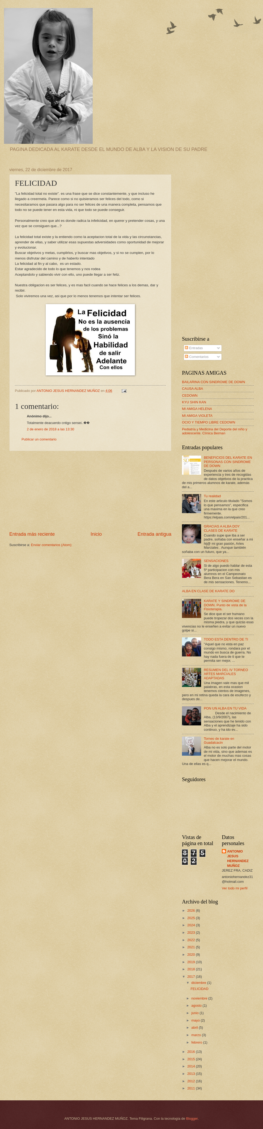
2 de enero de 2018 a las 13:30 (50, 429)
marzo (196, 1035)
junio (195, 1013)
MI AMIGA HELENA (197, 409)
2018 (191, 969)
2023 (191, 933)
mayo (196, 1020)
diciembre (199, 983)
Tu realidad (212, 496)
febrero (197, 1042)
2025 (191, 918)
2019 (191, 962)
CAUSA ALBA (192, 389)
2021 (191, 947)
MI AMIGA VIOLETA (197, 416)
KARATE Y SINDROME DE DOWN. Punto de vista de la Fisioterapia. (225, 605)
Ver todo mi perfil (235, 888)
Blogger (192, 1119)
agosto (196, 1005)
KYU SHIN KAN (194, 402)
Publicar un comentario (39, 439)
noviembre (199, 998)
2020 (191, 955)
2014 (191, 1066)
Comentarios (197, 357)
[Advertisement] (90, 491)
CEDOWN (190, 395)
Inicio (96, 534)
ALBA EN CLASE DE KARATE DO (208, 591)
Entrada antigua (154, 534)
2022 (191, 940)
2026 (191, 910)
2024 (191, 925)
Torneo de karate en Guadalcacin (219, 741)
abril (195, 1027)
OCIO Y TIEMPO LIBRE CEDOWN (208, 422)
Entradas (194, 348)
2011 (191, 1088)
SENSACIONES (216, 561)
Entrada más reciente (32, 534)
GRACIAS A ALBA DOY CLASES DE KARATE (222, 528)
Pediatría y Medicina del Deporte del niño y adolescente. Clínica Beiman (214, 431)
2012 (191, 1081)
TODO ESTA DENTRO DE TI (226, 639)
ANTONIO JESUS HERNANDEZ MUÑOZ (238, 858)
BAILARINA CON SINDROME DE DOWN (213, 382)
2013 (191, 1074)
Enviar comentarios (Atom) (51, 545)
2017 (191, 977)
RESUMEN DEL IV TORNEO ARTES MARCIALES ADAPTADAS (226, 674)
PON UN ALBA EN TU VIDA (225, 708)
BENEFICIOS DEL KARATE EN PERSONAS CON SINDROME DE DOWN (228, 462)
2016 (191, 1052)
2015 (191, 1059)
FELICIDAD (199, 989)
